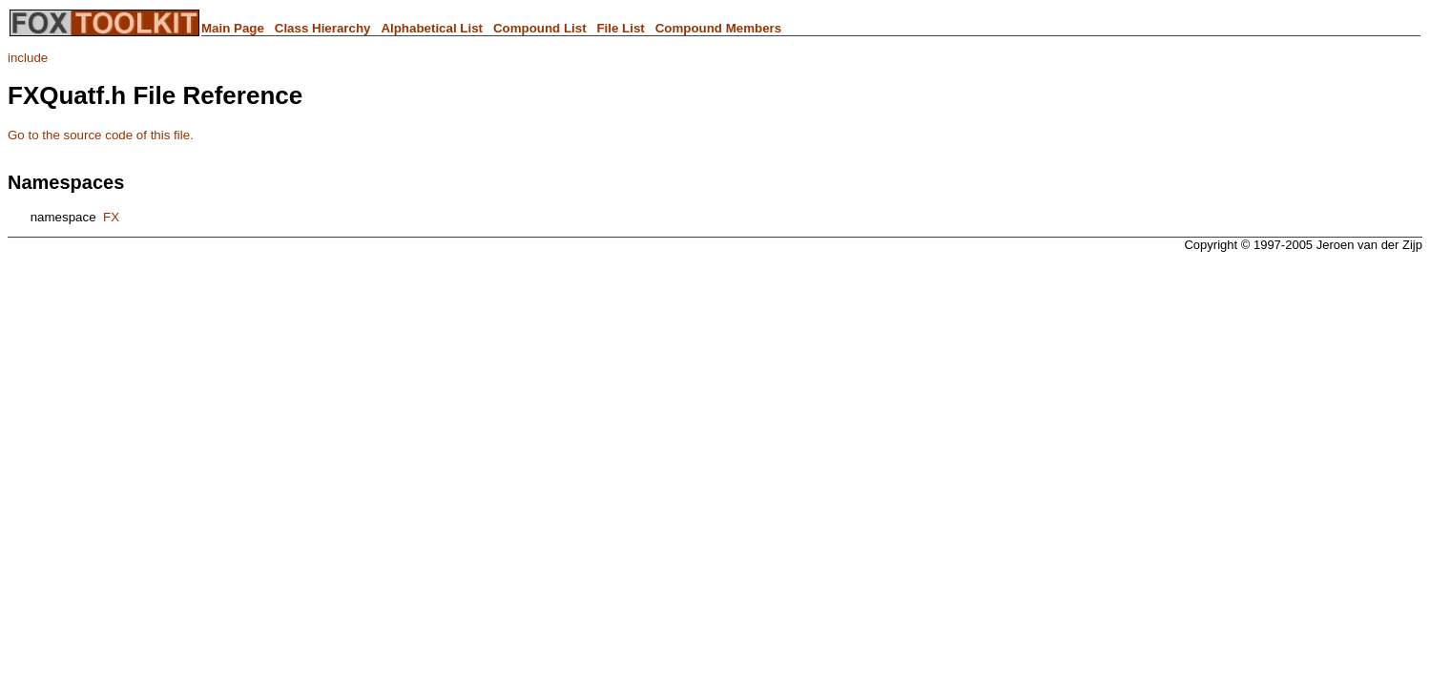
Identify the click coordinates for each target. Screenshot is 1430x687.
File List (620, 28)
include (28, 58)
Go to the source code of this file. (101, 135)
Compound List (540, 28)
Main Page (232, 28)
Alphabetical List (432, 28)
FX (111, 217)
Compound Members (718, 28)
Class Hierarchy (323, 28)
